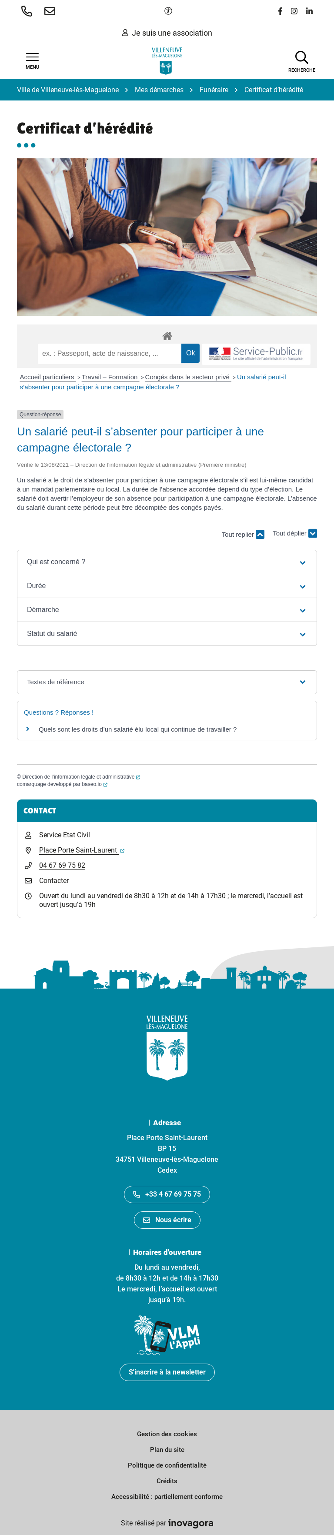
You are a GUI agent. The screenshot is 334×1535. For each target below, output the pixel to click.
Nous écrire (167, 1220)
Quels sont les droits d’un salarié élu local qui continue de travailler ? (138, 729)
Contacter (54, 880)
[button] (28, 11)
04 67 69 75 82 (62, 865)
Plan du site (167, 1450)
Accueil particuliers (48, 377)
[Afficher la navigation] (32, 61)
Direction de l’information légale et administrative (81, 777)
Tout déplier (295, 537)
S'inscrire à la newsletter (167, 1372)
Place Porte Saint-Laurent (81, 850)
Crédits (167, 1481)
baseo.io (94, 784)
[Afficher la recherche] (302, 61)
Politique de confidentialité (167, 1465)
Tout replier (243, 534)
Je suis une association (167, 32)
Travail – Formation (111, 377)
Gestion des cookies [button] (167, 1434)
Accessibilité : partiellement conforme (167, 1497)
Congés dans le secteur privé (188, 377)
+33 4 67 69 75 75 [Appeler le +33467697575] (167, 1194)
